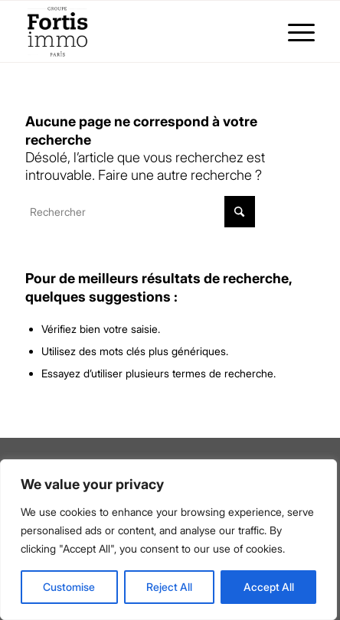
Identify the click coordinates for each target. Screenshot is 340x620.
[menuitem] (294, 31)
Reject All (169, 586)
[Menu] (294, 31)
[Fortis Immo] (141, 31)
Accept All (269, 586)
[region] (168, 539)
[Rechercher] (140, 211)
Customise (69, 586)
